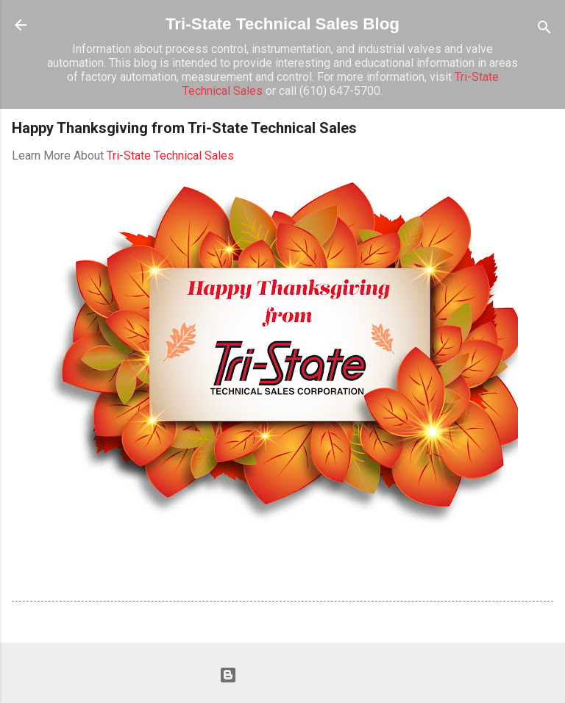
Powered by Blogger (282, 675)
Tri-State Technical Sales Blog (282, 24)
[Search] (544, 29)
